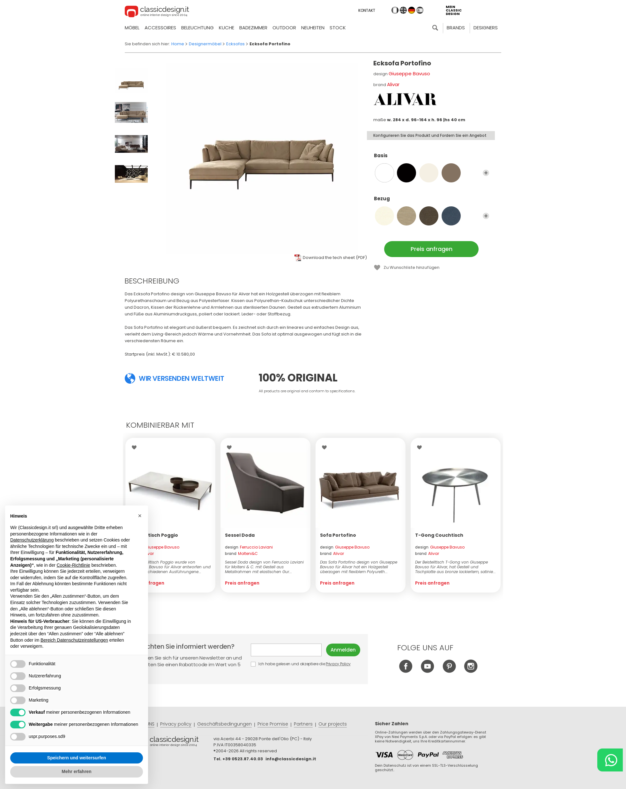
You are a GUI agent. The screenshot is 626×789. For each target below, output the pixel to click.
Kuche (226, 27)
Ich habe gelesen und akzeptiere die (301, 664)
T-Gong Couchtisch (439, 535)
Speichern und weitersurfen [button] (76, 757)
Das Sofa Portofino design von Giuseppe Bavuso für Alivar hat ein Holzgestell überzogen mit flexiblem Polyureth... (358, 567)
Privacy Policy (338, 664)
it (395, 10)
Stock (338, 27)
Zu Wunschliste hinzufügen (411, 267)
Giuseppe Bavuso (409, 73)
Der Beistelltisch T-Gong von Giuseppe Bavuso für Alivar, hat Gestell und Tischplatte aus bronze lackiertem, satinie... (455, 567)
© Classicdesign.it (173, 742)
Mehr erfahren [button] (76, 771)
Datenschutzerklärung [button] (32, 539)
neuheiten (312, 27)
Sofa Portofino (338, 535)
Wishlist (136, 447)
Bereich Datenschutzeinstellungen (74, 640)
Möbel (132, 27)
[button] (140, 516)
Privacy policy (175, 724)
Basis (431, 158)
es (419, 10)
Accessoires (160, 27)
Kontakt (366, 10)
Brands (456, 27)
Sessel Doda (240, 535)
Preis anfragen (431, 249)
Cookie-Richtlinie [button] (73, 565)
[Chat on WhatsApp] (610, 759)
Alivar (393, 84)
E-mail (286, 650)
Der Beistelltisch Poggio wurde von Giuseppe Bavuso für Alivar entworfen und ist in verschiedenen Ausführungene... (170, 567)
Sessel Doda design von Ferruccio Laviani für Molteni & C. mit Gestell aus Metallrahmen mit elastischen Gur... (264, 567)
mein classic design (454, 10)
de (411, 10)
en (403, 10)
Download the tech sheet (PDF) (335, 257)
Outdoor (284, 27)
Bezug (431, 201)
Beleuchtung (197, 27)
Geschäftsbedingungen (224, 724)
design (154, 547)
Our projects (332, 724)
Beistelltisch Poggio (154, 535)
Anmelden (343, 649)
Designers (485, 27)
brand (142, 553)
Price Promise (272, 724)
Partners (303, 724)
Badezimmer (253, 27)
